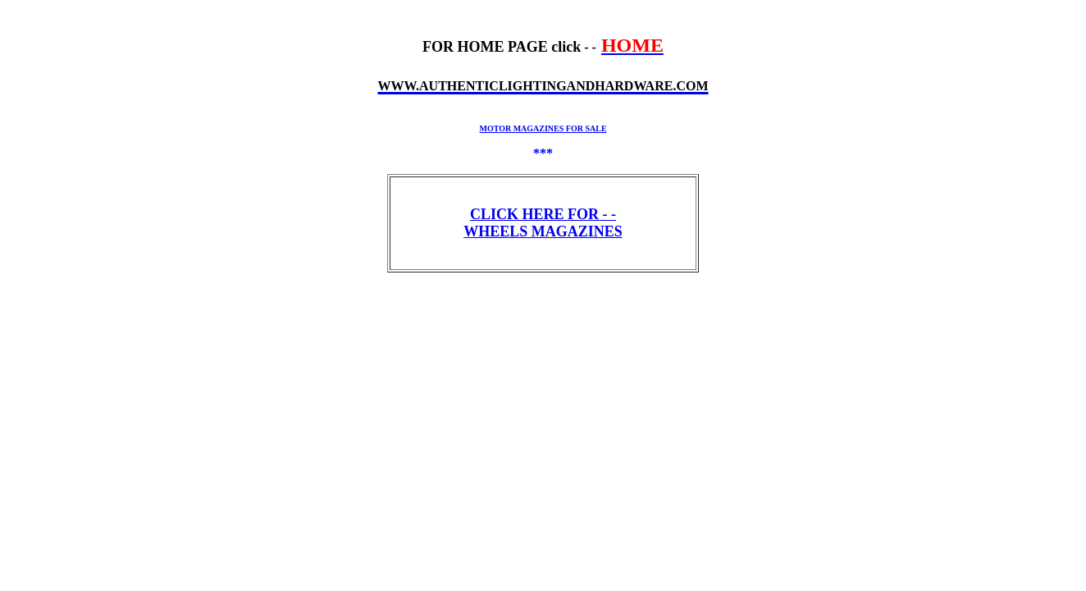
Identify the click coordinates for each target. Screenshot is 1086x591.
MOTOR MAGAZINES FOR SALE (542, 128)
